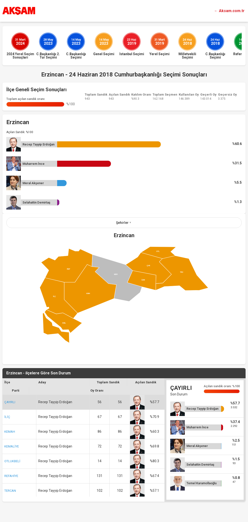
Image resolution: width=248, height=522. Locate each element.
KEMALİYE (11, 446)
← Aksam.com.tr (229, 10)
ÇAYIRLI (9, 402)
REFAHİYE (11, 476)
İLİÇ (7, 417)
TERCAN (10, 490)
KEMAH (9, 431)
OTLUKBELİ (12, 461)
